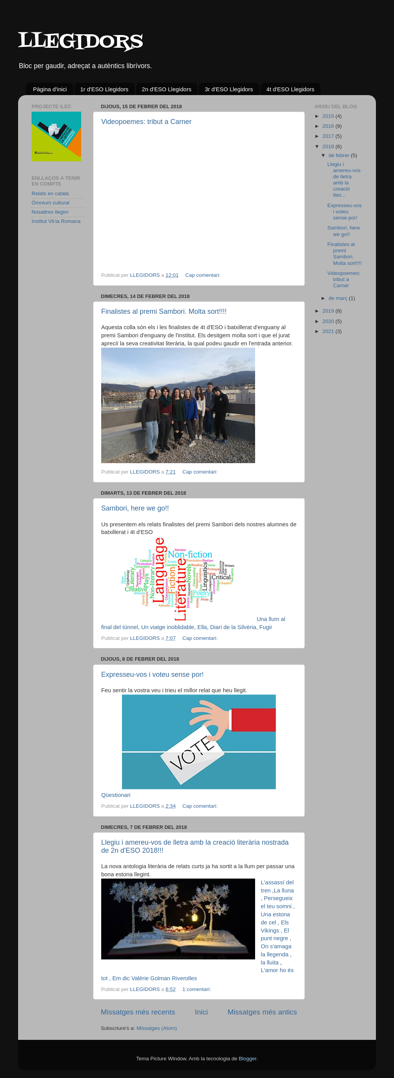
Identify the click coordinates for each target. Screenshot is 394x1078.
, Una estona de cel (278, 914)
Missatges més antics (262, 1012)
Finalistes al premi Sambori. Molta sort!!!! (164, 311)
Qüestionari (115, 795)
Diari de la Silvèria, (234, 627)
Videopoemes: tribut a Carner (146, 122)
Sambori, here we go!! (135, 508)
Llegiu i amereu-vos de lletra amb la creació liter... (344, 179)
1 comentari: (197, 989)
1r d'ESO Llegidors (104, 89)
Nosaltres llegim (50, 212)
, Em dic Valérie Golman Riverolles (153, 978)
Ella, (203, 627)
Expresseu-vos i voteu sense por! (152, 674)
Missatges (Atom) (157, 1028)
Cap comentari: (203, 275)
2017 (329, 136)
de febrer (340, 155)
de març (339, 298)
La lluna (284, 890)
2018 (329, 146)
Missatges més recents (138, 1012)
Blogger (247, 1058)
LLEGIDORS (80, 42)
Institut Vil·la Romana (56, 221)
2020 (329, 321)
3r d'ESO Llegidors (229, 89)
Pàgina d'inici (50, 89)
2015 (329, 116)
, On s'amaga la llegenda (276, 946)
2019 (329, 311)
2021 (329, 331)
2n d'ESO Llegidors (167, 89)
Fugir (265, 627)
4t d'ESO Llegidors (290, 89)
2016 (329, 126)
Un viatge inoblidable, (169, 627)
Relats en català (50, 193)
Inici (201, 1012)
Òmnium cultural (50, 203)
